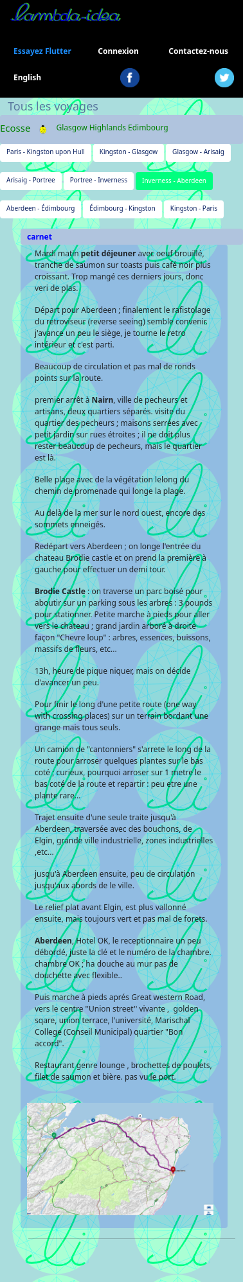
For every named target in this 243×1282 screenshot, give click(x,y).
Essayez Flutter (42, 51)
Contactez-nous (198, 51)
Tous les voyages (53, 106)
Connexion (118, 51)
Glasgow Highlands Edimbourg (112, 127)
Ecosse (15, 127)
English (27, 77)
